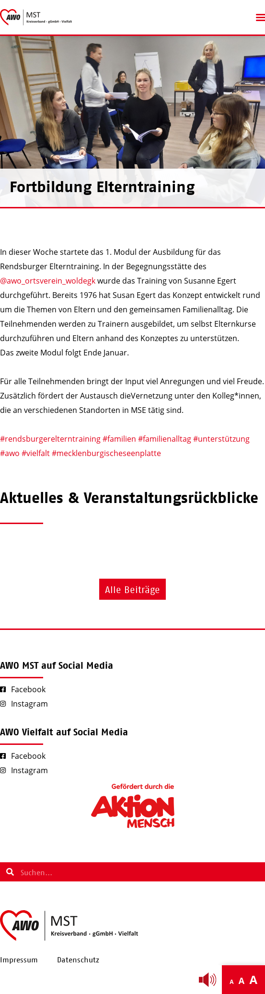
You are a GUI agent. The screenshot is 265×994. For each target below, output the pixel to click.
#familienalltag (164, 439)
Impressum (19, 960)
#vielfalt (36, 453)
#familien (119, 439)
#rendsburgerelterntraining (50, 439)
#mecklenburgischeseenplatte (106, 453)
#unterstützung (221, 439)
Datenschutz (78, 960)
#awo (10, 453)
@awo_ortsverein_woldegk (47, 280)
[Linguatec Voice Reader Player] (207, 979)
